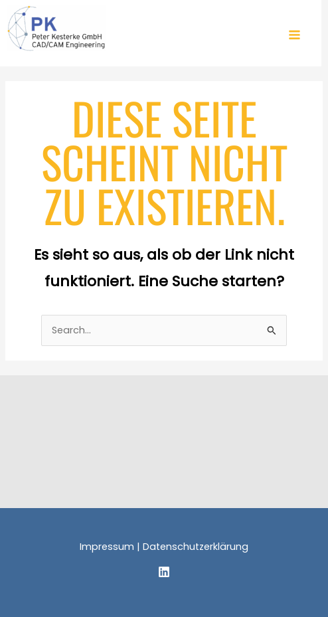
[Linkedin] (164, 572)
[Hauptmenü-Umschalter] (294, 34)
